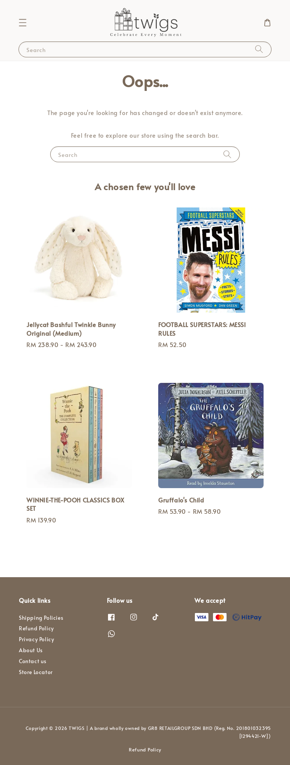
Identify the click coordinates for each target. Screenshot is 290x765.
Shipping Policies (41, 617)
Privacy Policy (36, 639)
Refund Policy (36, 628)
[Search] (259, 49)
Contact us (32, 661)
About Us (31, 650)
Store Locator (36, 672)
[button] (22, 22)
